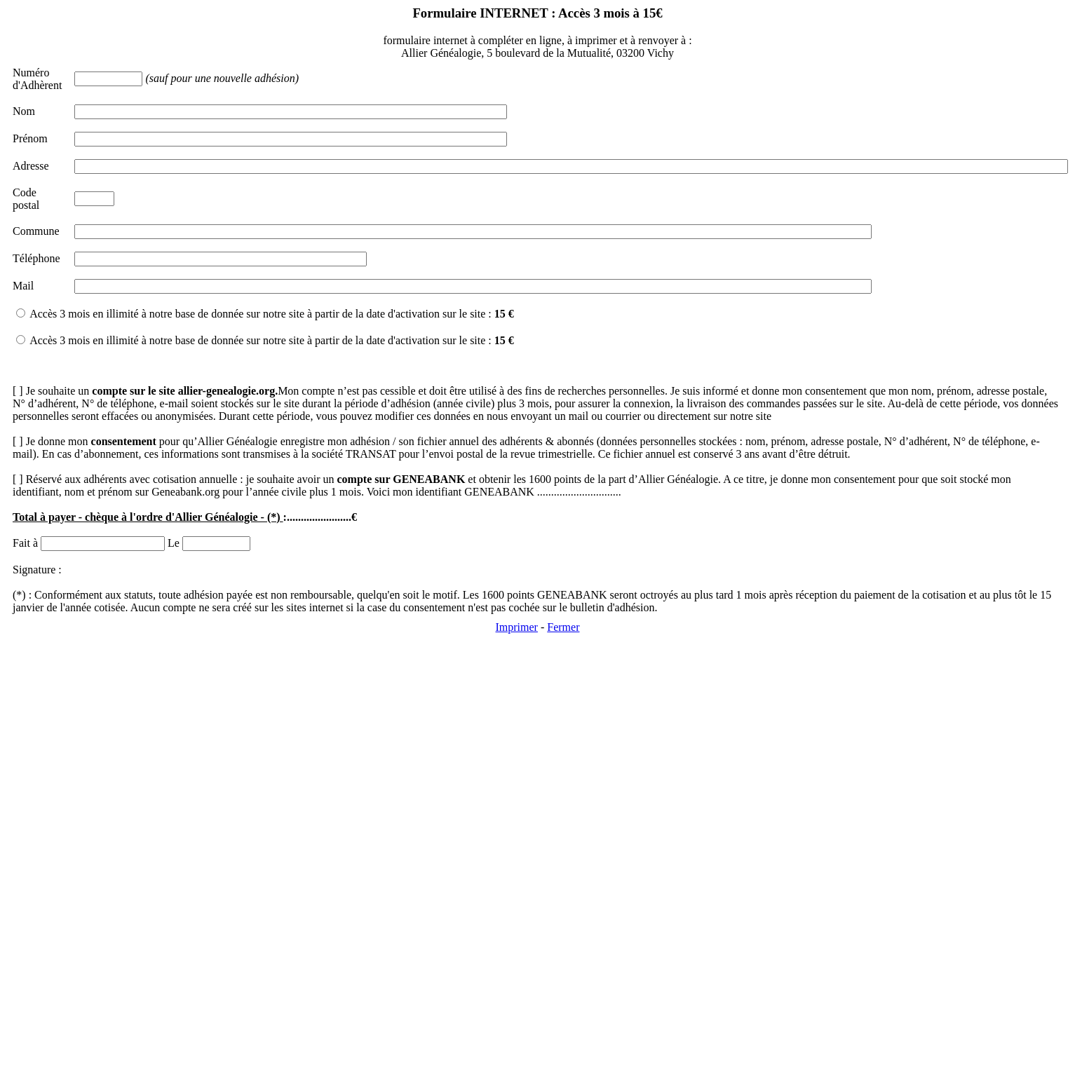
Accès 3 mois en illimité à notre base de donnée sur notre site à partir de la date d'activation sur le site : (271, 314)
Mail (23, 286)
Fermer (563, 627)
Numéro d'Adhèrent (37, 79)
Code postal (26, 198)
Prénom (30, 138)
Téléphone (36, 258)
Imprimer (517, 627)
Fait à (25, 543)
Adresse (31, 166)
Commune (36, 231)
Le (174, 543)
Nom (24, 111)
